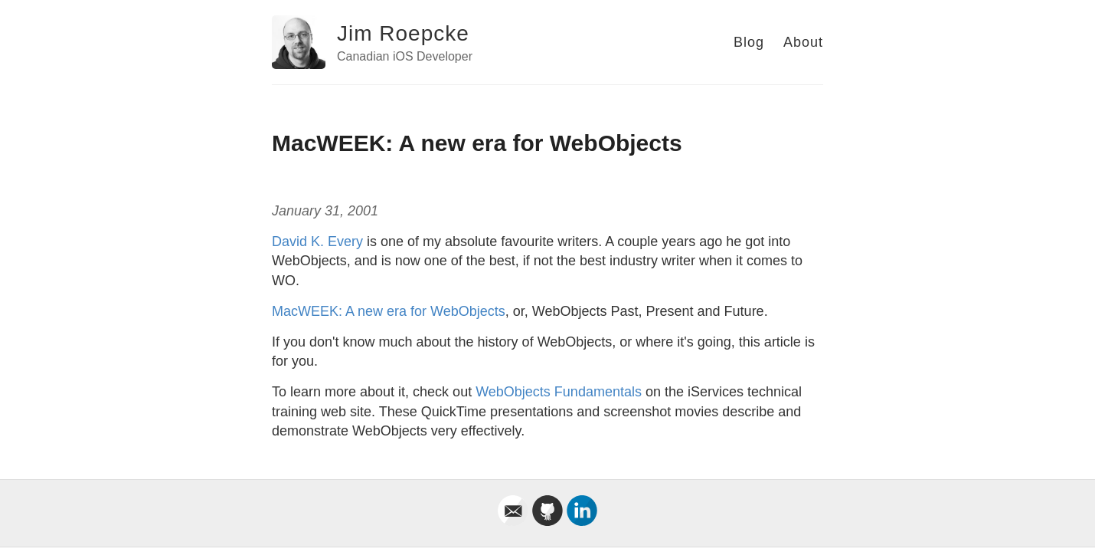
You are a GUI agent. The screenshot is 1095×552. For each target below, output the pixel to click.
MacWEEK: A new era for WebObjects (388, 311)
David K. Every (317, 241)
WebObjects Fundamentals (559, 391)
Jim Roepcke (403, 33)
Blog (749, 42)
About (803, 42)
